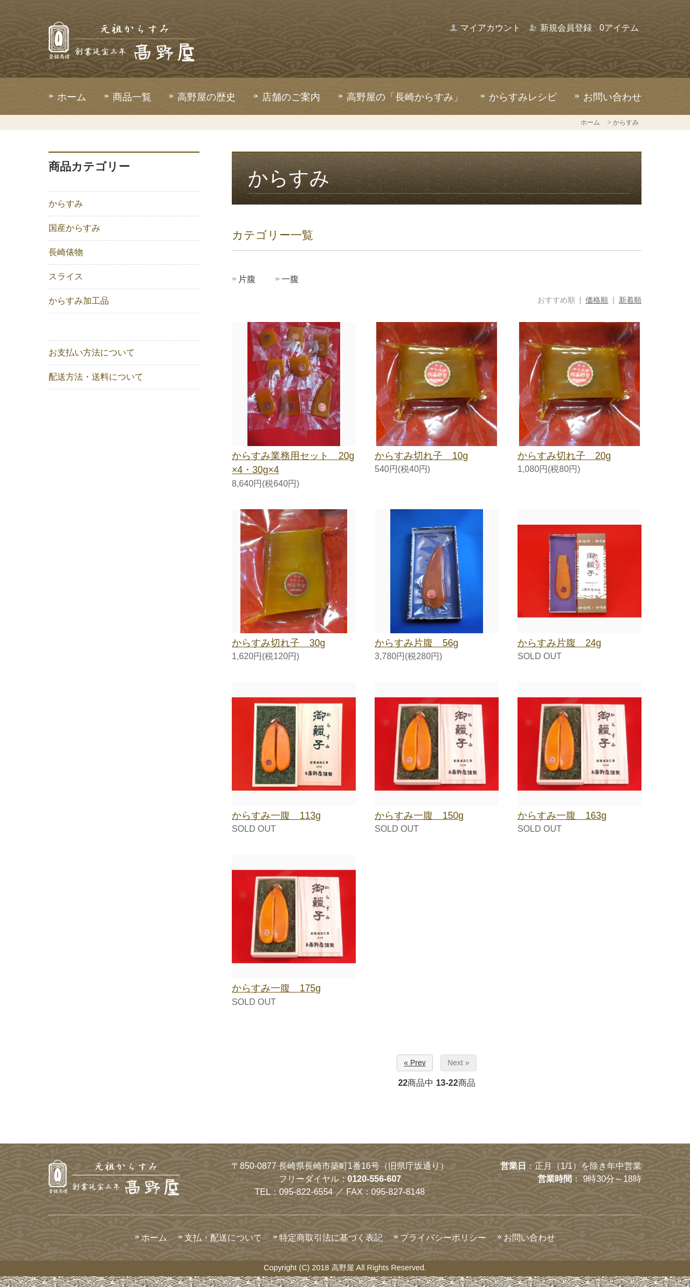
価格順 (596, 300)
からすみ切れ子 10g (421, 455)
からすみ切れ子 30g (278, 643)
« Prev (414, 1062)
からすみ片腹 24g (559, 643)
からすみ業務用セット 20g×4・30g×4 (293, 462)
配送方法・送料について (96, 376)
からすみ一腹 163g (562, 815)
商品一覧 (132, 97)
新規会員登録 (560, 27)
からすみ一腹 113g (276, 815)
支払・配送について (223, 1237)
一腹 (290, 279)
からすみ (626, 122)
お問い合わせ (612, 97)
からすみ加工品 (79, 300)
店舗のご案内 (291, 97)
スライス (66, 276)
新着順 (630, 300)
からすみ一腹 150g (419, 815)
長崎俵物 (66, 252)
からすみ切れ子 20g (564, 455)
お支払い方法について (92, 352)
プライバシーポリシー (443, 1237)
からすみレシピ (523, 97)
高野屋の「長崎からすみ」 (405, 97)
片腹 (247, 279)
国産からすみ (74, 227)
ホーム (71, 97)
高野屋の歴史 (206, 97)
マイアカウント (485, 27)
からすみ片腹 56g (416, 643)
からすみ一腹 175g (276, 988)
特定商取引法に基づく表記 (331, 1237)
